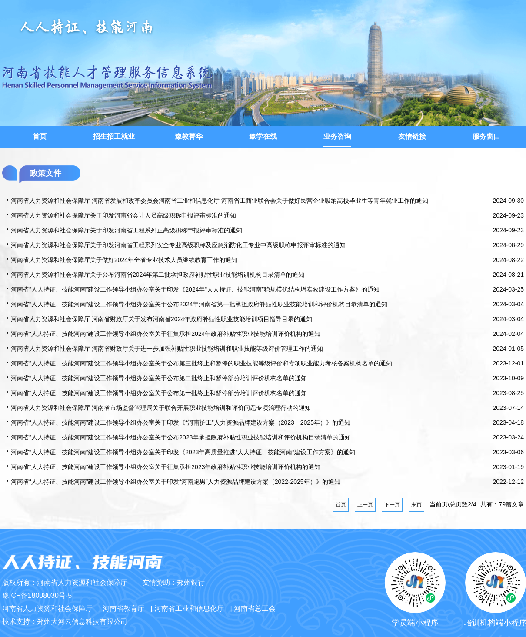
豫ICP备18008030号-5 (37, 595)
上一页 (365, 505)
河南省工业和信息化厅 (189, 608)
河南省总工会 (255, 608)
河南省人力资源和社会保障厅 (47, 608)
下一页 (392, 505)
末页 (416, 505)
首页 (341, 505)
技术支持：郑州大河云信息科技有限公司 (64, 621)
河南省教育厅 (123, 608)
